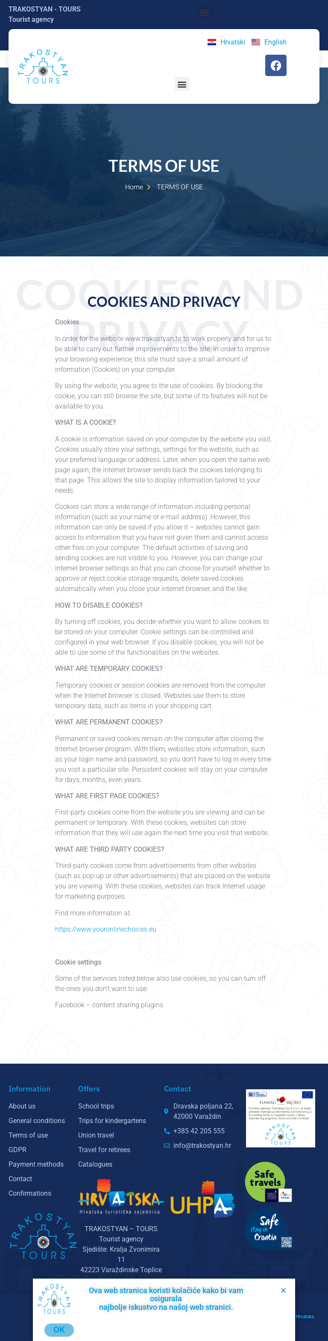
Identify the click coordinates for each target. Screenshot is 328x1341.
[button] (205, 13)
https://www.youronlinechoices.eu (106, 929)
